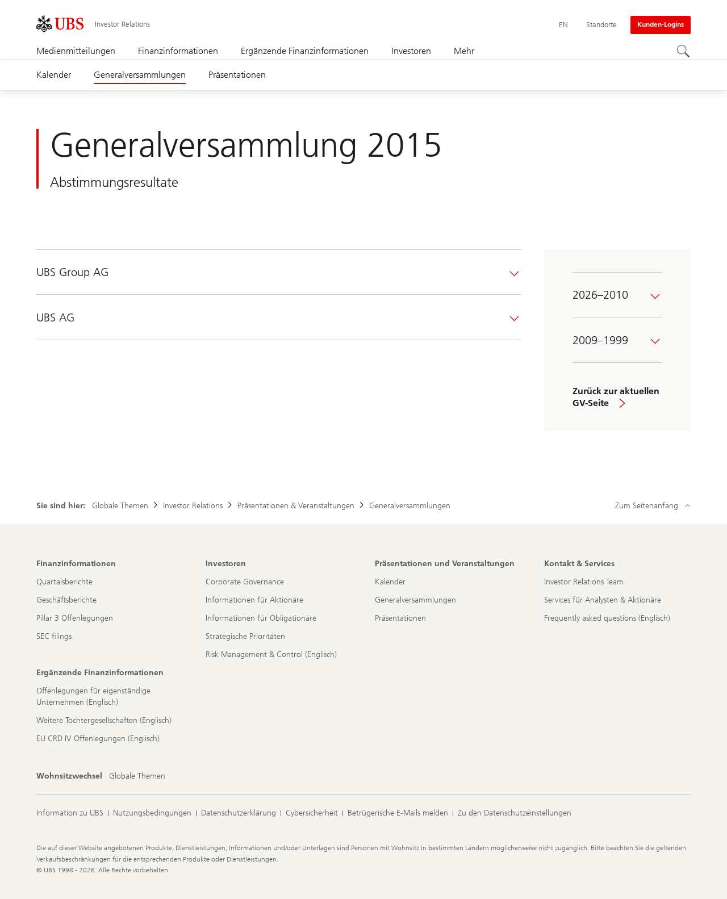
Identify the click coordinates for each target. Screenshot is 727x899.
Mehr (464, 50)
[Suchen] (684, 51)
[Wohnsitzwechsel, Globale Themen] (137, 776)
